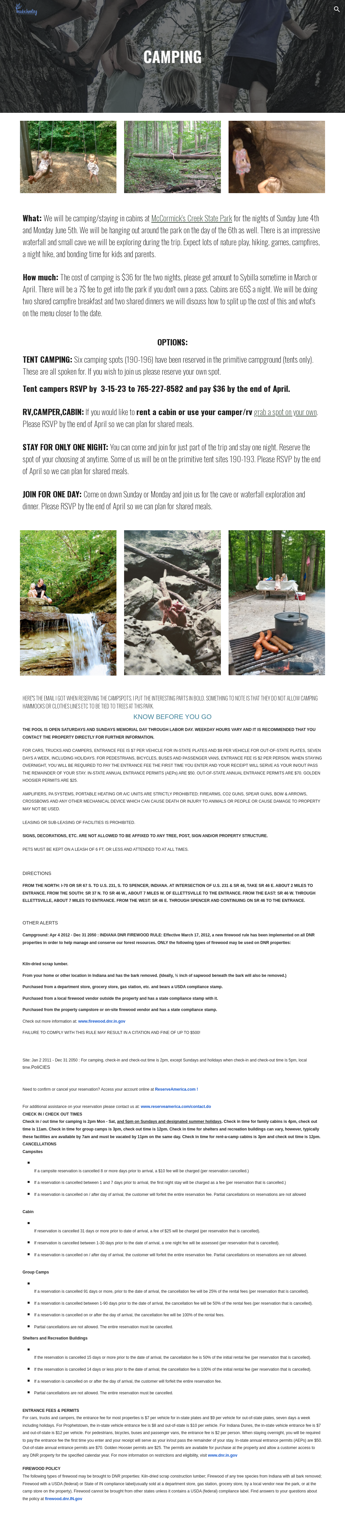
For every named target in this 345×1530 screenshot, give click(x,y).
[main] (172, 56)
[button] (337, 9)
